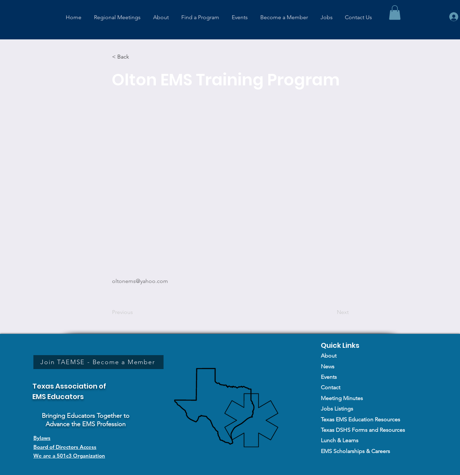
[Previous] (135, 312)
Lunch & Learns (339, 440)
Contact (330, 387)
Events (329, 377)
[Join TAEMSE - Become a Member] (98, 362)
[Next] (331, 312)
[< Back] (135, 57)
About (328, 355)
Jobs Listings (337, 408)
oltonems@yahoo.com (140, 281)
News (327, 366)
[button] (395, 12)
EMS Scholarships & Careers (355, 451)
